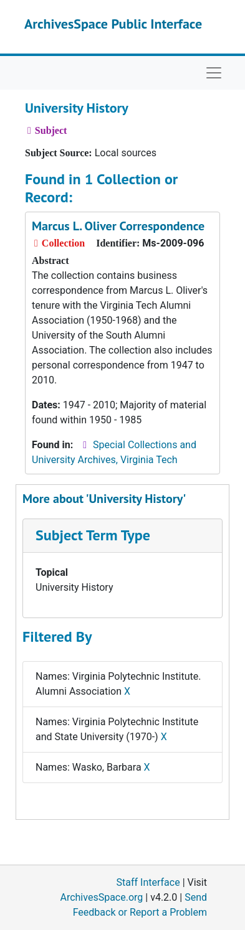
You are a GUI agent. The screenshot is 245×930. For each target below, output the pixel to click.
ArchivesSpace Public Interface (113, 23)
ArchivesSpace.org (101, 897)
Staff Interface (148, 882)
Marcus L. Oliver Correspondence (118, 226)
